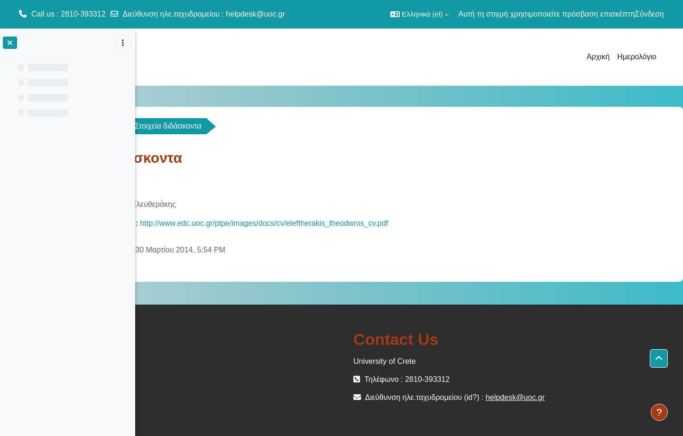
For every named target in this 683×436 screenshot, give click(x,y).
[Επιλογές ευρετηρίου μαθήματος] (122, 42)
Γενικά (235, 126)
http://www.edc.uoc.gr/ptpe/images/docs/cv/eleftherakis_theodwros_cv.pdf (390, 223)
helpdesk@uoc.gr (255, 14)
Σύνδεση (649, 14)
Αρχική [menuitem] (598, 57)
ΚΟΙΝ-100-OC (177, 126)
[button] (419, 14)
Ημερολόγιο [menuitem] (636, 57)
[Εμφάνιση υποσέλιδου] (659, 412)
